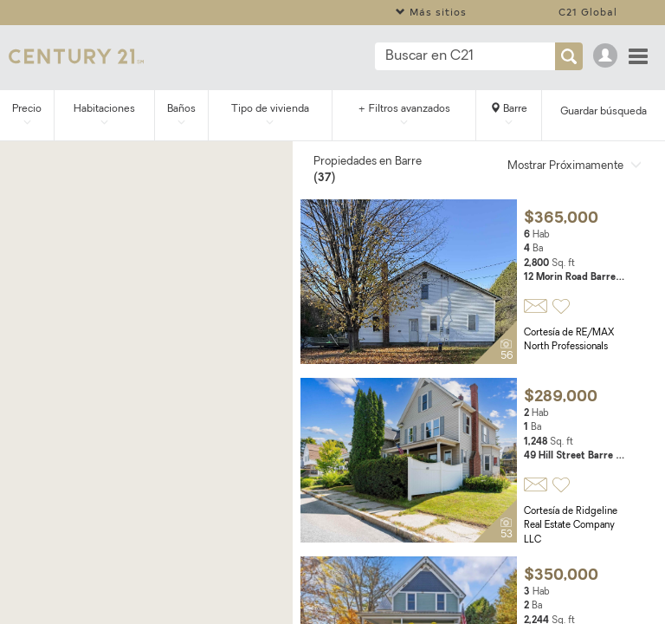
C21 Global (587, 11)
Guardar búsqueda (603, 112)
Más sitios (431, 11)
